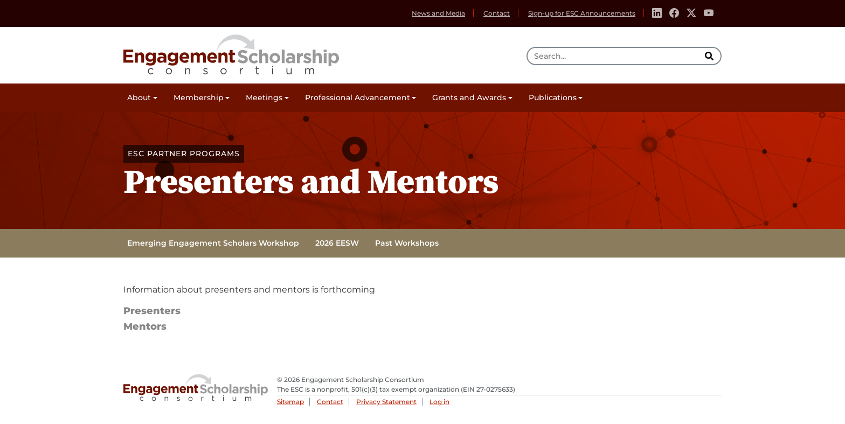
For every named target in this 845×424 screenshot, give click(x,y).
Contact (496, 13)
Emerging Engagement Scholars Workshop (213, 243)
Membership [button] (199, 97)
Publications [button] (553, 97)
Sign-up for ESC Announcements (581, 13)
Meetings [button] (264, 97)
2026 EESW (337, 243)
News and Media (438, 13)
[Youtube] (709, 13)
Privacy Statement (386, 402)
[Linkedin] (657, 13)
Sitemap (290, 402)
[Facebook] (674, 13)
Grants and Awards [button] (469, 97)
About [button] (139, 97)
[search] (710, 56)
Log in (439, 402)
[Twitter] (691, 13)
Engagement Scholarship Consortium (231, 52)
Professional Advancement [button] (357, 97)
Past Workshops (407, 243)
